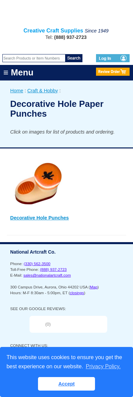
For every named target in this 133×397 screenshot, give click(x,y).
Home (16, 90)
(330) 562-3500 (37, 264)
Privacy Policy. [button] (103, 366)
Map (93, 287)
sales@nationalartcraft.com (47, 275)
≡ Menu (18, 72)
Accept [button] (66, 384)
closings (77, 293)
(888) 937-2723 (53, 269)
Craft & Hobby (42, 90)
